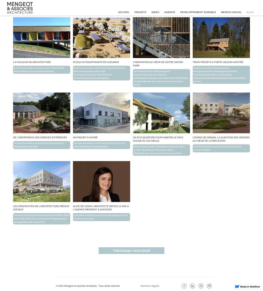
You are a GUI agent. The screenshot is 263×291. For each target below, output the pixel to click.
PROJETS (140, 12)
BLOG (250, 12)
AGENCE (169, 12)
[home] (20, 8)
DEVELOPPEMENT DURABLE (198, 12)
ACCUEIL (123, 12)
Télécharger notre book (131, 250)
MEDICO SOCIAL (231, 12)
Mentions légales (150, 285)
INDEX (155, 12)
